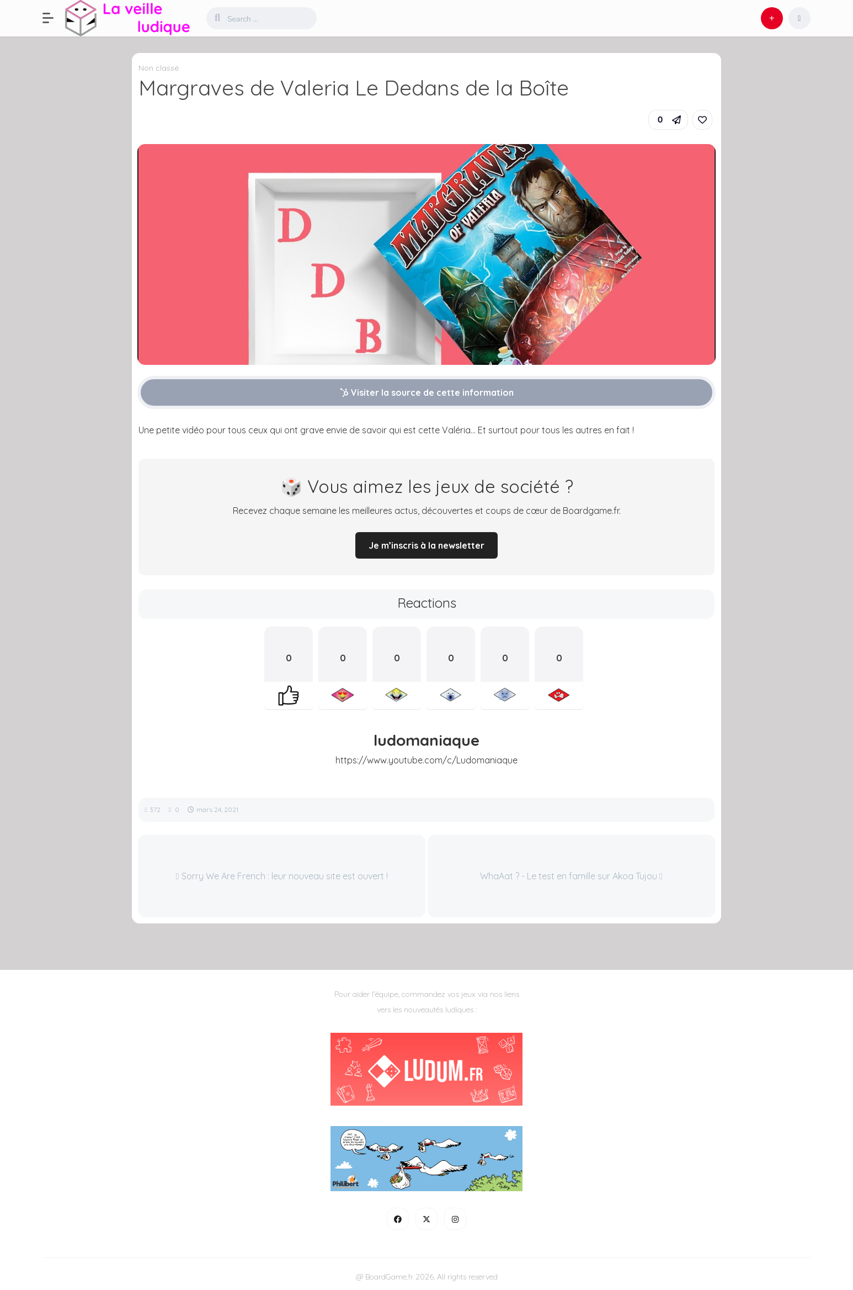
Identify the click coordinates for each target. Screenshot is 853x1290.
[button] (53, 18)
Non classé (158, 68)
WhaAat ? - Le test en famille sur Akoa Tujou (571, 876)
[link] (702, 120)
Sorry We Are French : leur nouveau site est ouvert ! (282, 876)
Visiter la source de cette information (427, 392)
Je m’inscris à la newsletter (426, 545)
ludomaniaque (426, 740)
